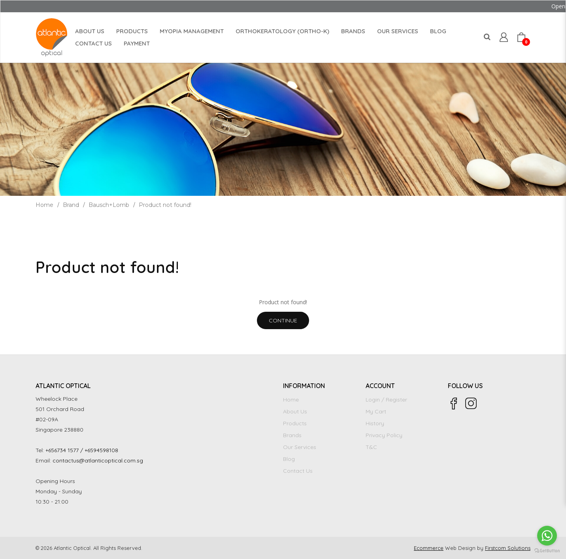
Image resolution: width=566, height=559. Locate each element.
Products (295, 423)
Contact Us (298, 470)
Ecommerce (428, 548)
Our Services (299, 447)
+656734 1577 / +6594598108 (81, 450)
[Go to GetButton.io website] (547, 550)
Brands (292, 435)
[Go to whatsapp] (547, 536)
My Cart (376, 411)
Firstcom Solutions (507, 548)
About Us (295, 411)
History (375, 423)
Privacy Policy (384, 435)
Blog (289, 458)
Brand (71, 204)
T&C (371, 447)
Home (44, 204)
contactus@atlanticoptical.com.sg (98, 460)
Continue (283, 320)
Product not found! (165, 204)
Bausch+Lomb (109, 204)
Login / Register (386, 399)
